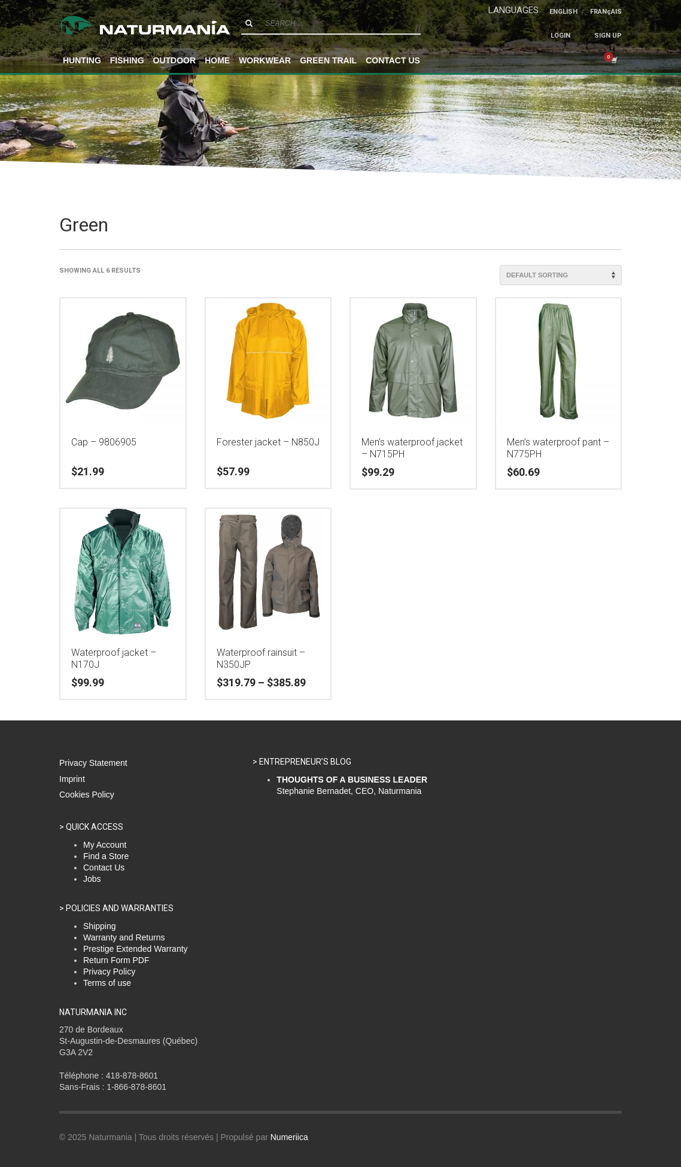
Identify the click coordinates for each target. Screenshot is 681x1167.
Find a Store (106, 856)
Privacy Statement (93, 763)
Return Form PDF (116, 960)
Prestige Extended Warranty (135, 949)
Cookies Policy (86, 794)
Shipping (99, 926)
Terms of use (107, 983)
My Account (104, 845)
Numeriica (289, 1137)
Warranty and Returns (124, 937)
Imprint (72, 779)
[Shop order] (561, 275)
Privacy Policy (109, 971)
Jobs (92, 879)
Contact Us (103, 867)
